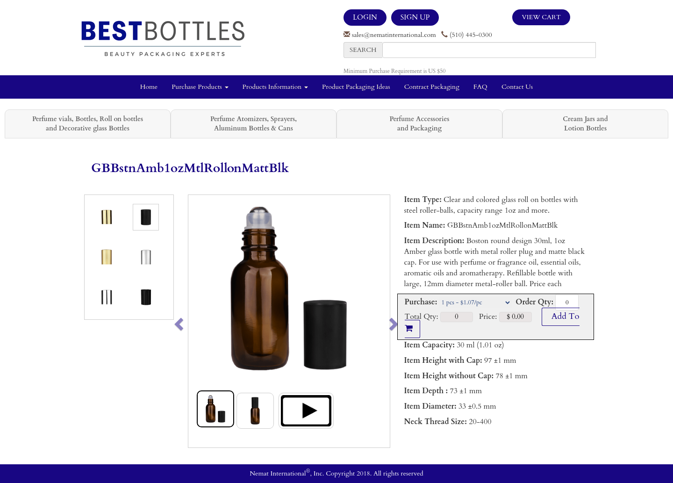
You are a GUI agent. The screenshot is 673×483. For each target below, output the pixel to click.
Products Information (275, 86)
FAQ (480, 86)
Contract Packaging (431, 86)
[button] (198, 321)
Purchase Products (200, 86)
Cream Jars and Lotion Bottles (585, 124)
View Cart (541, 17)
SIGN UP (415, 17)
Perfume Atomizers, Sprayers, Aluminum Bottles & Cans (253, 124)
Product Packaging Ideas (356, 86)
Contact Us (517, 86)
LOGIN (365, 17)
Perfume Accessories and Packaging (419, 124)
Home (149, 86)
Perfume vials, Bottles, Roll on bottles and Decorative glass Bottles (87, 124)
